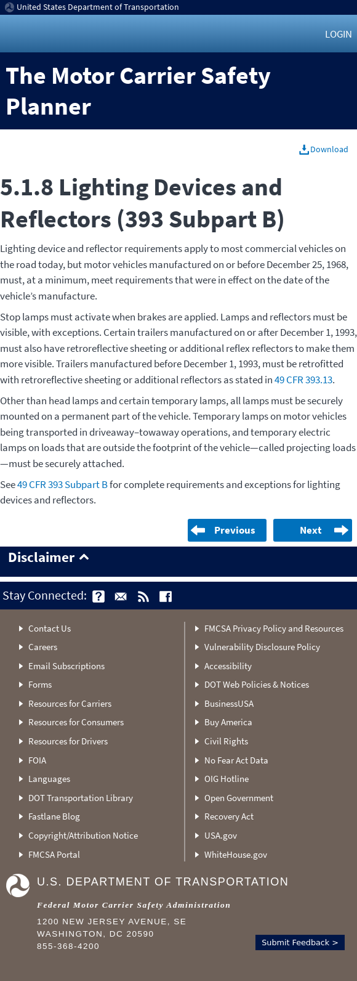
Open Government (238, 798)
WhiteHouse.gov (235, 854)
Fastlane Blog (54, 816)
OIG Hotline (226, 778)
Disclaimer (41, 558)
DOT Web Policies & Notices (256, 684)
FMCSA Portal (54, 854)
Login (338, 34)
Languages (49, 778)
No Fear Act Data (236, 760)
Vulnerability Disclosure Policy (262, 647)
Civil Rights (226, 741)
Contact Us (49, 628)
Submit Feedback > (300, 942)
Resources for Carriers (69, 703)
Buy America (228, 722)
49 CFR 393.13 (303, 379)
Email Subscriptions (66, 666)
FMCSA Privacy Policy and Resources (273, 628)
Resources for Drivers (68, 741)
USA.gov (220, 835)
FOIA (37, 760)
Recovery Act (229, 816)
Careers (42, 647)
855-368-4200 (68, 946)
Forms (40, 684)
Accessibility (228, 666)
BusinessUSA (229, 703)
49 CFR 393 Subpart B (62, 484)
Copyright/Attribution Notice (83, 835)
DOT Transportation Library (80, 798)
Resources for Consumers (76, 722)
